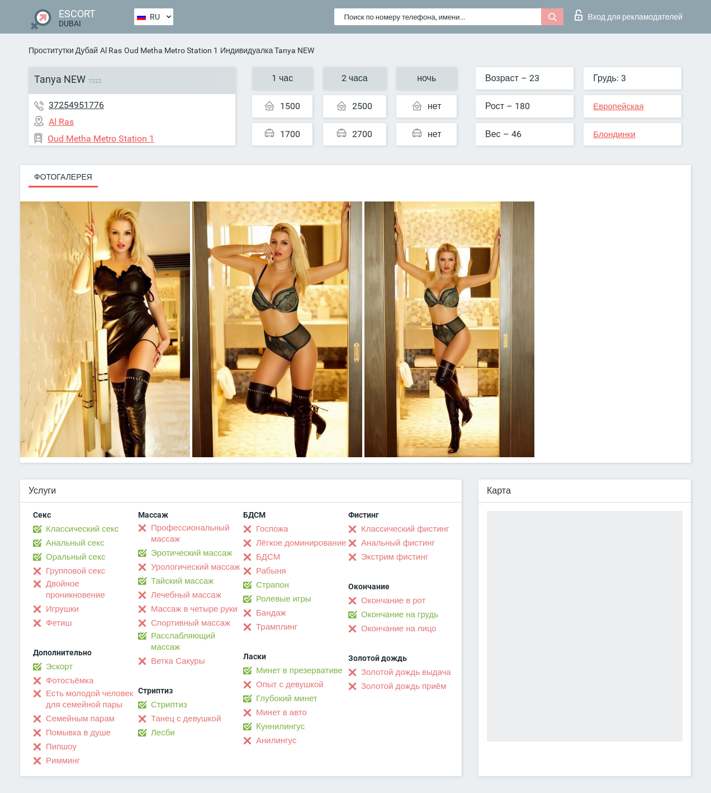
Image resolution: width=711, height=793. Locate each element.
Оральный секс (75, 557)
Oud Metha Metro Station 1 (171, 50)
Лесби (163, 733)
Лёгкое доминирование (301, 543)
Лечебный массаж (186, 595)
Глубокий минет (286, 698)
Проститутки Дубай (63, 50)
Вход (628, 15)
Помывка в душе (78, 733)
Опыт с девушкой (290, 684)
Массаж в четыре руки (194, 609)
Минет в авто (281, 712)
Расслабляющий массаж (183, 641)
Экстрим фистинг (394, 557)
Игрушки (62, 609)
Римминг (63, 761)
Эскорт (59, 666)
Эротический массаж (191, 553)
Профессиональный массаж (190, 533)
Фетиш (59, 623)
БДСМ (268, 557)
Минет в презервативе (299, 670)
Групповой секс (75, 571)
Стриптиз (169, 705)
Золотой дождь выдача (406, 672)
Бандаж (271, 613)
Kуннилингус (280, 726)
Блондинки (614, 134)
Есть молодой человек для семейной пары (89, 699)
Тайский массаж (182, 581)
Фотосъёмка (69, 680)
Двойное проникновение (75, 589)
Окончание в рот (393, 600)
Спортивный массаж (190, 623)
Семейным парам (80, 719)
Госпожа (272, 529)
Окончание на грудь (399, 614)
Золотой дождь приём (403, 686)
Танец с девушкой (186, 719)
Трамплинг (276, 627)
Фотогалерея (63, 176)
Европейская (618, 106)
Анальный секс (75, 543)
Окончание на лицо (399, 628)
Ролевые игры (283, 599)
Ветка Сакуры (178, 661)
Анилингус (276, 740)
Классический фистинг (405, 529)
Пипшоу (61, 747)
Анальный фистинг (398, 543)
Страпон (272, 585)
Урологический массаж (195, 567)
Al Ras (111, 50)
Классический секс (82, 529)
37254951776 (76, 105)
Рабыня (271, 571)
